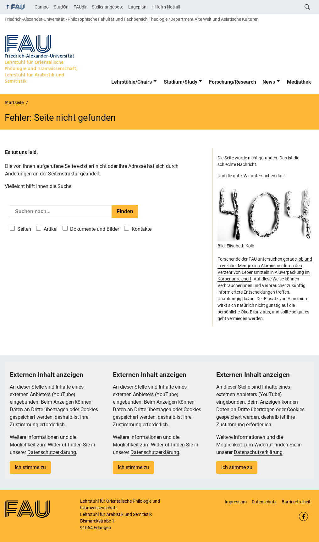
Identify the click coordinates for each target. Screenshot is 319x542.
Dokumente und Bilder (94, 229)
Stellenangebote (107, 6)
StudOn (61, 6)
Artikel (51, 229)
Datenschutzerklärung (51, 452)
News (268, 82)
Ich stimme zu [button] (30, 467)
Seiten (24, 229)
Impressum (236, 501)
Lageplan (137, 6)
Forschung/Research (232, 82)
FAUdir (80, 6)
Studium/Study (180, 82)
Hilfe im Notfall (165, 6)
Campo (42, 6)
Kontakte (141, 229)
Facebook (303, 516)
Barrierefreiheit (296, 501)
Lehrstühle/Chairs (131, 82)
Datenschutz (264, 501)
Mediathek (299, 82)
